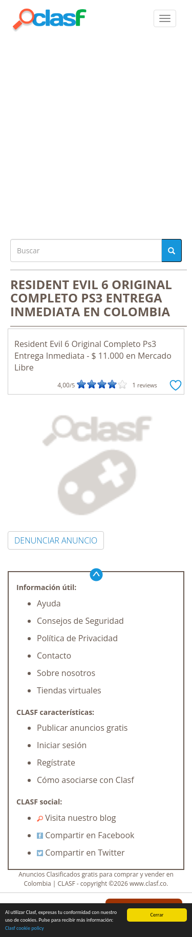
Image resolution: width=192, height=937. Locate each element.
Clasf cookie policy (24, 928)
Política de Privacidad (77, 638)
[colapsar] (165, 18)
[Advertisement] (96, 133)
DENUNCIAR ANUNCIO (55, 540)
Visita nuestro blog (76, 817)
